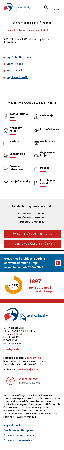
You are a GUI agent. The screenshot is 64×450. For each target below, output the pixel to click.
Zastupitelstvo (40, 30)
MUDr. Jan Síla (15, 70)
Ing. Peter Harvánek (19, 57)
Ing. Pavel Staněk (17, 77)
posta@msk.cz (34, 358)
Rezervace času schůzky (33, 244)
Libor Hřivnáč (15, 64)
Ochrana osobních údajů (18, 435)
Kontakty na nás (11, 349)
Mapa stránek (12, 425)
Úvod (11, 30)
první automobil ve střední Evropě (45, 286)
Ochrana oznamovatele (18, 440)
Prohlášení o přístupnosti (19, 430)
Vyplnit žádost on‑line (32, 234)
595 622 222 (18, 334)
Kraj (22, 30)
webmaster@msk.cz (28, 369)
